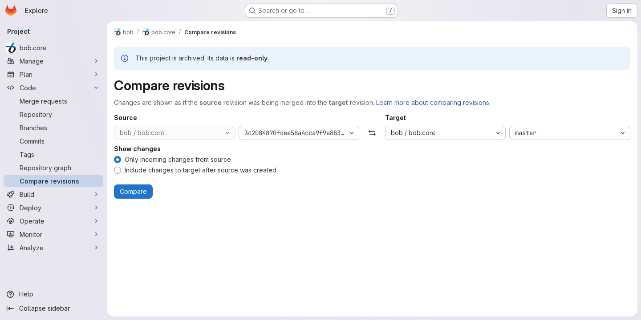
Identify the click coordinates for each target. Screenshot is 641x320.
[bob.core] (53, 47)
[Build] (53, 194)
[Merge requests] (53, 101)
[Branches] (53, 127)
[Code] (53, 87)
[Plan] (53, 74)
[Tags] (53, 154)
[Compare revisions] (53, 181)
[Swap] (372, 133)
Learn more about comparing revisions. (433, 102)
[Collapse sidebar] (53, 308)
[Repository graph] (53, 167)
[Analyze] (53, 247)
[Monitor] (53, 234)
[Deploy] (53, 207)
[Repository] (53, 114)
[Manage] (53, 61)
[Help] (53, 294)
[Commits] (53, 141)
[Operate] (53, 221)
